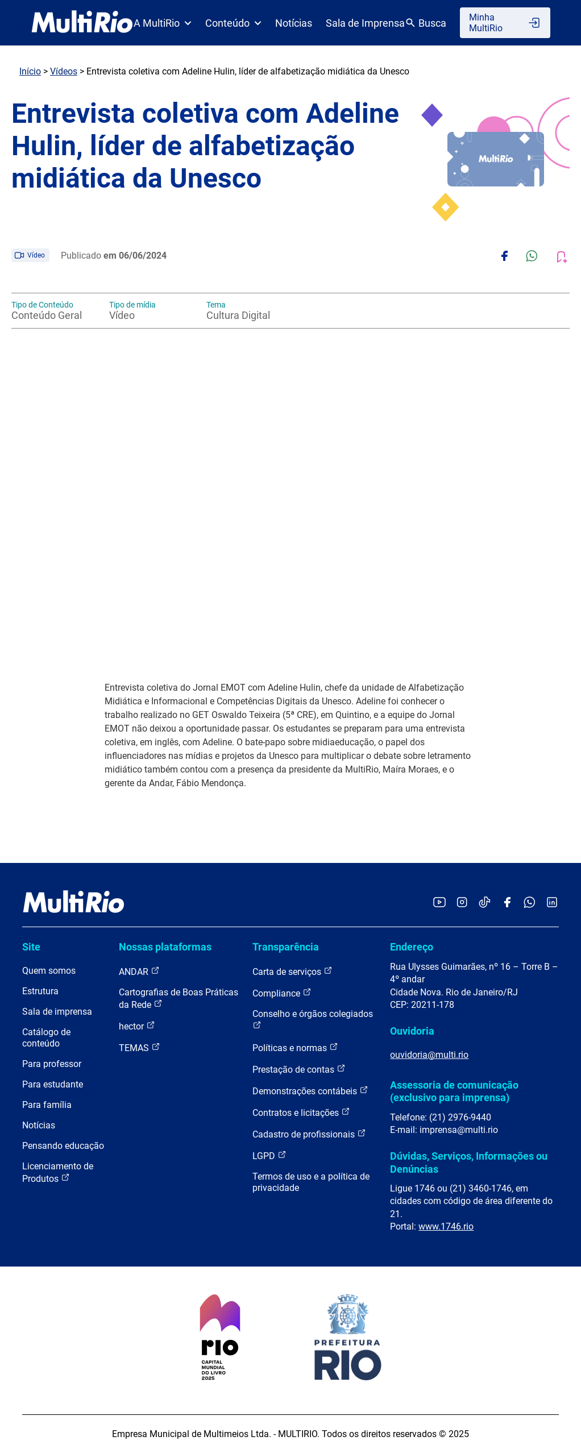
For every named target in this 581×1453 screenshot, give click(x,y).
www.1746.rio (446, 1226)
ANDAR (139, 971)
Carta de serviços (292, 971)
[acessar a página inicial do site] (82, 22)
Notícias (293, 23)
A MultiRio (163, 23)
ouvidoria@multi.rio (429, 1054)
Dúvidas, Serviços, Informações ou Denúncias (468, 1162)
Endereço (411, 947)
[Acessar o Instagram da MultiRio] (462, 903)
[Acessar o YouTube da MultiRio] (439, 903)
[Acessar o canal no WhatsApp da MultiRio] (529, 903)
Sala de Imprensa (365, 23)
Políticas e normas (295, 1047)
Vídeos (63, 71)
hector (137, 1026)
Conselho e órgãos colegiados (312, 1018)
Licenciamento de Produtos (57, 1172)
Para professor (51, 1063)
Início (30, 71)
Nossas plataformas (165, 947)
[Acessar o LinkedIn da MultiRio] (552, 903)
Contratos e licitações (301, 1112)
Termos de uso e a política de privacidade (311, 1182)
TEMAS (139, 1047)
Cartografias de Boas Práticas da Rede (178, 998)
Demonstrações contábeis (310, 1091)
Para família (47, 1104)
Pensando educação (63, 1145)
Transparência (285, 947)
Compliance (282, 993)
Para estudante (52, 1084)
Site (31, 947)
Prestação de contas (299, 1069)
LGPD (269, 1155)
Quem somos (49, 970)
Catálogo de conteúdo (46, 1038)
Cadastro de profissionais (309, 1134)
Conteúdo (233, 23)
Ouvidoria (412, 1031)
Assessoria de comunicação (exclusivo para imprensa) (454, 1091)
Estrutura (40, 991)
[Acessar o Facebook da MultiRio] (507, 903)
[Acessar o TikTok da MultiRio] (485, 903)
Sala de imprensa (57, 1011)
